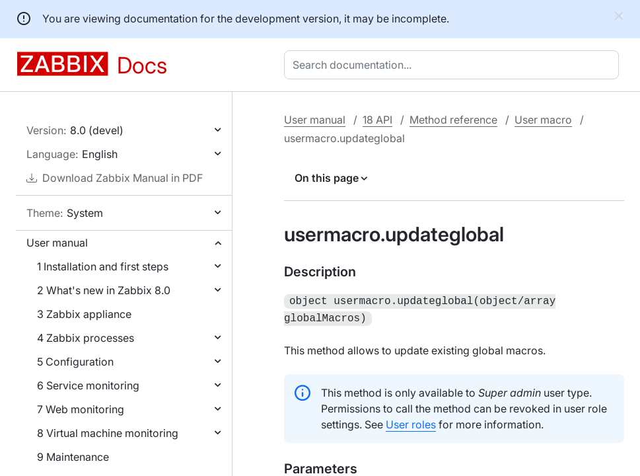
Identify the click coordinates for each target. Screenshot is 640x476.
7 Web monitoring (80, 409)
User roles (411, 421)
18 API (377, 119)
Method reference (453, 119)
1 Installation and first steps (102, 266)
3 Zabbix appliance (84, 314)
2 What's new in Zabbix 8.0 (103, 290)
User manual (57, 242)
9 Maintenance (73, 456)
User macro (543, 119)
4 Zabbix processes (85, 337)
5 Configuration (75, 361)
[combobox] (454, 64)
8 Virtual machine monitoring (107, 433)
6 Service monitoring (88, 385)
